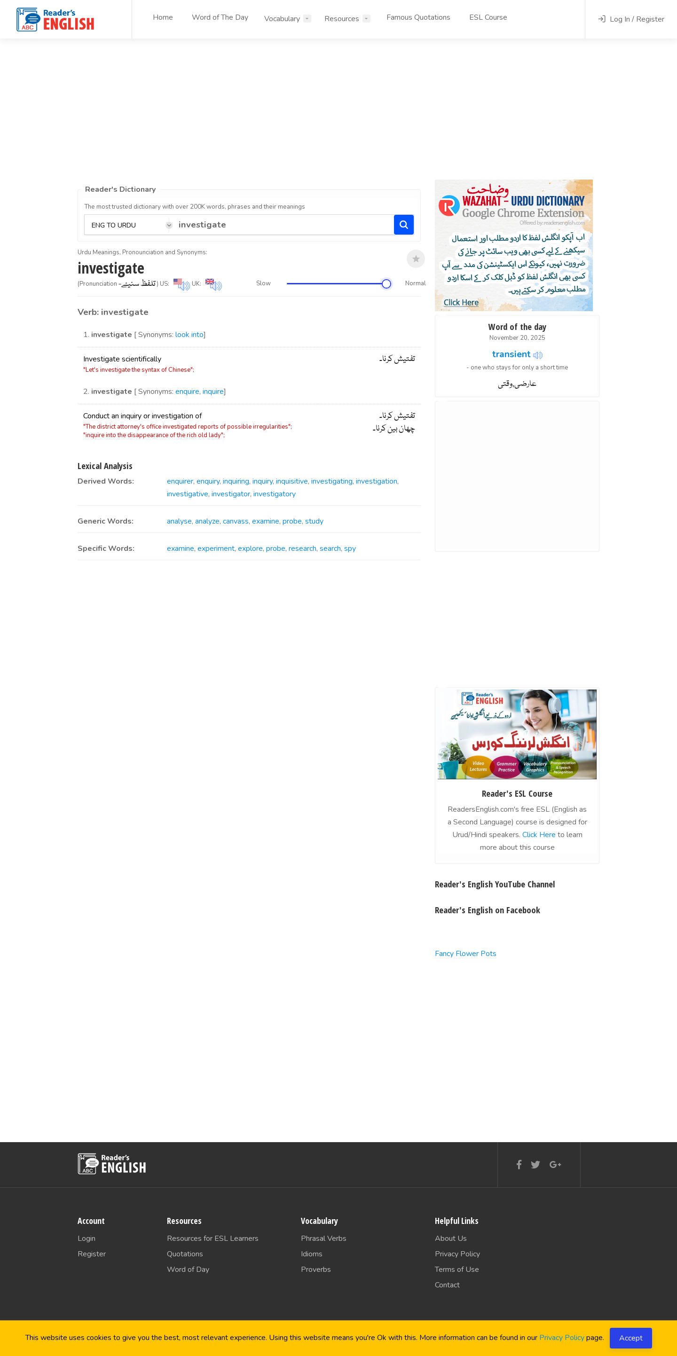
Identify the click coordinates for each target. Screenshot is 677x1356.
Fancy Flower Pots (465, 953)
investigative (187, 494)
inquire (213, 391)
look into (189, 334)
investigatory (274, 494)
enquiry (208, 481)
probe (292, 521)
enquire (187, 391)
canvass (236, 521)
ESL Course (488, 17)
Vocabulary (282, 19)
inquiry (262, 481)
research (302, 548)
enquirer (180, 481)
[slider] (386, 284)
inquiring (236, 481)
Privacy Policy (561, 1337)
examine (265, 521)
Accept (631, 1338)
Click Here (539, 835)
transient (511, 354)
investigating (332, 481)
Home (163, 17)
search (330, 548)
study (314, 521)
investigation (376, 481)
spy (350, 548)
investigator (231, 494)
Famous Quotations (418, 17)
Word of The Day (220, 17)
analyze (207, 521)
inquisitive (292, 481)
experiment (216, 548)
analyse (179, 521)
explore (250, 548)
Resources (341, 19)
